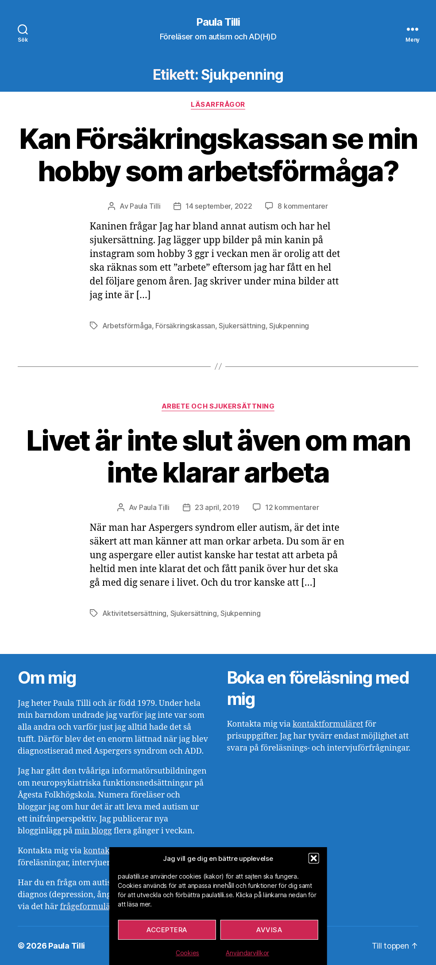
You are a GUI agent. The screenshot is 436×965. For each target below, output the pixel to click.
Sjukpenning (289, 325)
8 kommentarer (303, 206)
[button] (313, 858)
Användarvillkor (247, 953)
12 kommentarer (292, 507)
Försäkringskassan (185, 325)
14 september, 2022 (218, 206)
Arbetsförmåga (127, 325)
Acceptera (167, 930)
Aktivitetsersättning (134, 613)
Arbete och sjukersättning (218, 406)
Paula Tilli (218, 22)
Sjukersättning (242, 325)
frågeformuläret (90, 907)
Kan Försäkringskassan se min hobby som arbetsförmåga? (218, 154)
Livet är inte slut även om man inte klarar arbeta (218, 456)
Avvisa (269, 930)
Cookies (187, 953)
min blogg (93, 831)
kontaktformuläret (328, 724)
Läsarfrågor (218, 105)
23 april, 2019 (217, 507)
